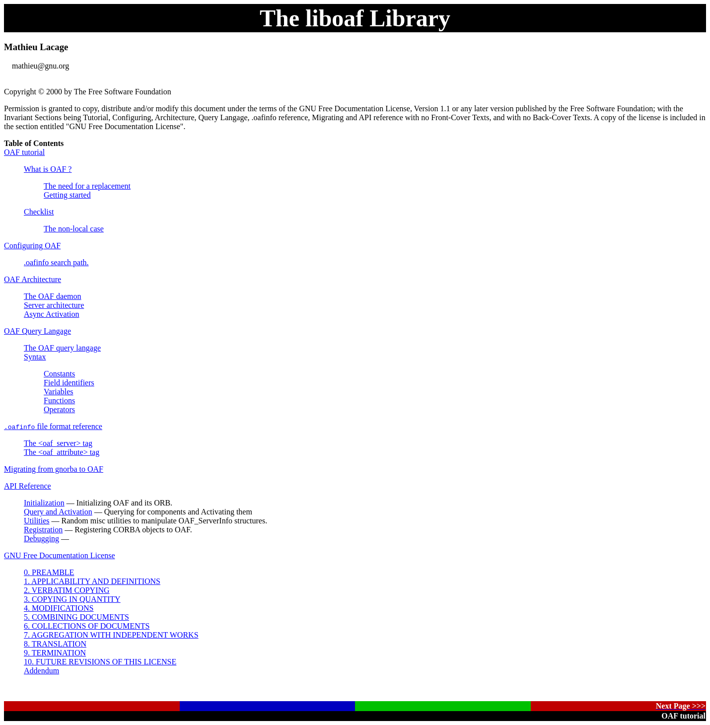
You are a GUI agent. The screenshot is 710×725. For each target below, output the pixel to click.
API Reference (27, 486)
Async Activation (51, 314)
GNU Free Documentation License (59, 555)
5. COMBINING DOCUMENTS (76, 617)
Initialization (44, 503)
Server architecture (54, 305)
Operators (59, 409)
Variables (58, 391)
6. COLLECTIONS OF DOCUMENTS (86, 626)
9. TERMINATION (55, 653)
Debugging (41, 538)
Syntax (35, 357)
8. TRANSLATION (55, 644)
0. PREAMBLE (49, 572)
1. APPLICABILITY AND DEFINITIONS (92, 581)
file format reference (53, 426)
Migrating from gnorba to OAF (53, 469)
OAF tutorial (24, 152)
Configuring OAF (32, 245)
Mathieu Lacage (36, 47)
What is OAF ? (47, 169)
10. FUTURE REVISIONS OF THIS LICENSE (100, 661)
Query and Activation (58, 512)
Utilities (37, 520)
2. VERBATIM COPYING (67, 590)
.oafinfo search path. (56, 262)
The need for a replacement (87, 186)
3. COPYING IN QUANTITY (72, 599)
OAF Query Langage (37, 331)
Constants (59, 373)
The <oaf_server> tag (58, 443)
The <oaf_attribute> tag (61, 452)
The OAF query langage (62, 348)
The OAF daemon (52, 296)
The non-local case (74, 228)
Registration (43, 529)
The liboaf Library (355, 18)
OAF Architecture (32, 279)
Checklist (39, 212)
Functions (59, 400)
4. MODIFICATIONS (58, 608)
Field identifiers (69, 382)
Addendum (41, 670)
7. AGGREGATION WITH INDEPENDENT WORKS (111, 635)
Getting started (67, 195)
